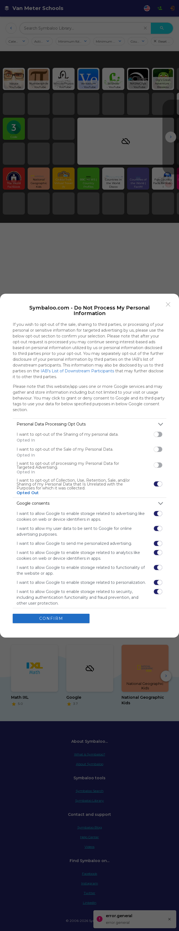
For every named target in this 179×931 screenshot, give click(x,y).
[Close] (168, 304)
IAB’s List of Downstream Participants (77, 370)
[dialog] (89, 466)
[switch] (158, 434)
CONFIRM (51, 618)
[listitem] (89, 424)
